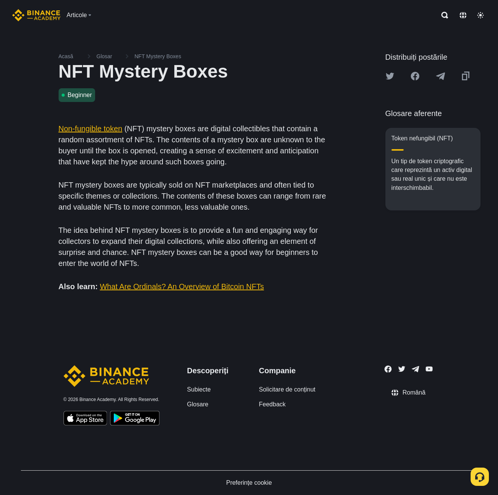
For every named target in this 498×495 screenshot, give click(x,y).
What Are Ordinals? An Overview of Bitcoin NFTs (182, 286)
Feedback (272, 404)
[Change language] (463, 15)
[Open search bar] (442, 15)
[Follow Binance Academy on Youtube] (429, 368)
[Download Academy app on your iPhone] (85, 419)
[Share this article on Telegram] (440, 76)
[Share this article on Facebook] (415, 76)
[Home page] (36, 15)
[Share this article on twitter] (390, 76)
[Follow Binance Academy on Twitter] (402, 369)
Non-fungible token (91, 128)
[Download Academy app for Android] (134, 419)
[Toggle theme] (480, 15)
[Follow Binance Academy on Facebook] (388, 369)
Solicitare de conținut (287, 389)
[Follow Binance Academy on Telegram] (415, 369)
